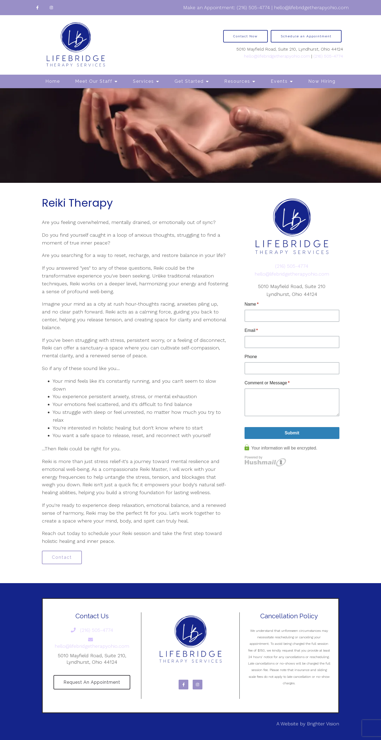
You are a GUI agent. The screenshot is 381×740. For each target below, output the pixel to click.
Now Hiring (322, 81)
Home (52, 81)
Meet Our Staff (93, 81)
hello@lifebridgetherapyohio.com (311, 7)
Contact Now (245, 36)
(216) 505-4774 (253, 7)
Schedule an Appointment (306, 36)
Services (143, 81)
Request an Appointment (92, 682)
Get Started (189, 81)
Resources (237, 81)
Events (279, 81)
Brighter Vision (323, 723)
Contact (62, 557)
